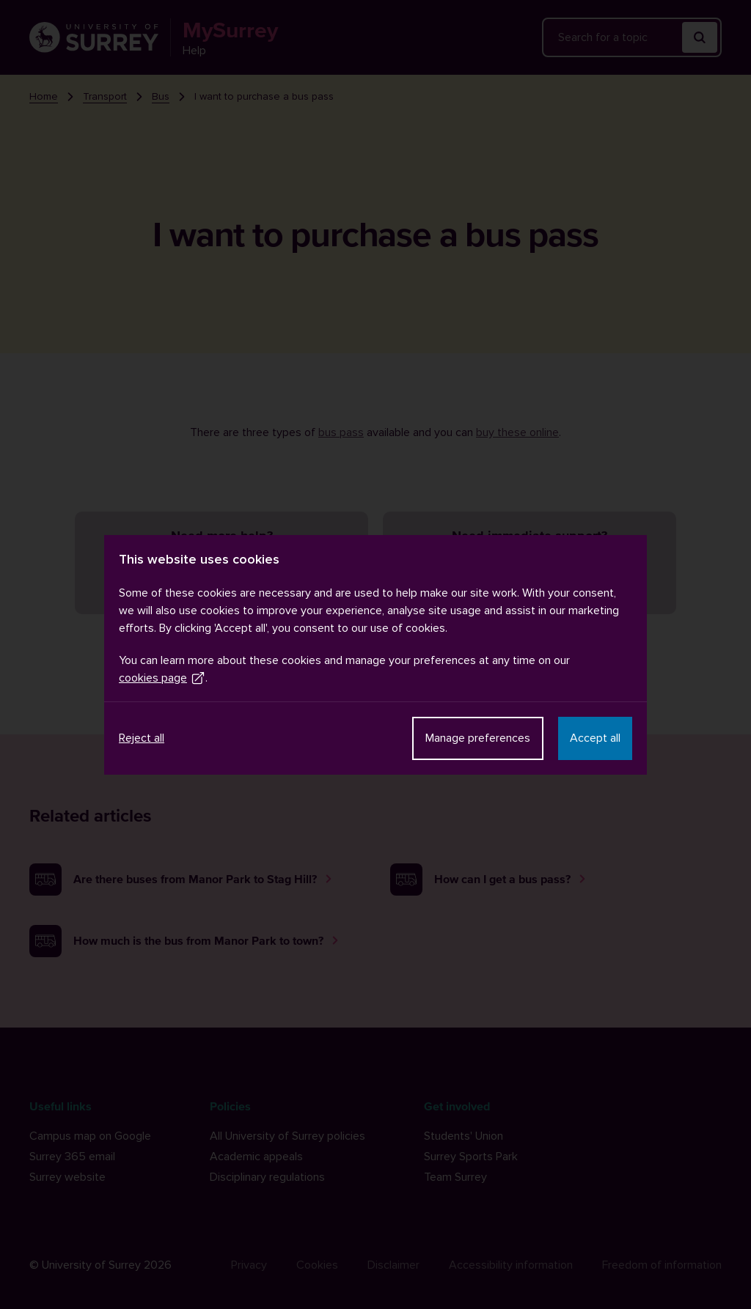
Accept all (595, 738)
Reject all (141, 738)
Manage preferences (477, 738)
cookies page (162, 678)
